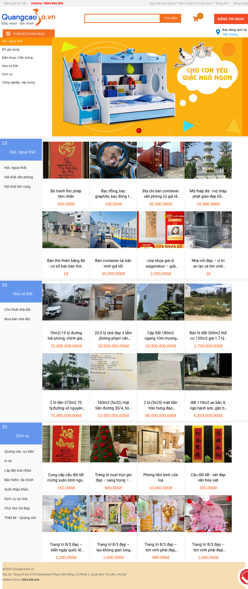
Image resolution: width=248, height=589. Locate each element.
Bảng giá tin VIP (15, 3)
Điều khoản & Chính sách (195, 3)
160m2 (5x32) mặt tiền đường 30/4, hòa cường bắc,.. (113, 405)
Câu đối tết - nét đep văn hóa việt (208, 478)
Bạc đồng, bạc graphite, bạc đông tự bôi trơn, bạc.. (113, 194)
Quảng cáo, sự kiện (19, 451)
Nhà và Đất (10, 66)
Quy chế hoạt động (162, 3)
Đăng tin (221, 3)
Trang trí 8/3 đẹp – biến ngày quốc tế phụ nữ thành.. (66, 547)
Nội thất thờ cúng (17, 186)
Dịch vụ (7, 74)
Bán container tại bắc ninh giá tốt (113, 263)
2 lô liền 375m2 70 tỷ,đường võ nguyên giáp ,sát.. (66, 405)
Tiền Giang (232, 30)
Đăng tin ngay (231, 19)
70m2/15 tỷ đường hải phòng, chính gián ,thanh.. (66, 336)
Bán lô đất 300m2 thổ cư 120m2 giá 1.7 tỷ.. (208, 336)
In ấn (8, 461)
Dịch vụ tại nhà (15, 499)
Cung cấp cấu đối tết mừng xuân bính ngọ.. (66, 478)
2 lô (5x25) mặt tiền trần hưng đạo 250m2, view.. (160, 405)
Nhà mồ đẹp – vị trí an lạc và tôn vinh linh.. (208, 263)
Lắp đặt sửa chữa (17, 470)
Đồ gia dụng (10, 49)
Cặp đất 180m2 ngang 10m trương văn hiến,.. (161, 336)
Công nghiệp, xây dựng (18, 82)
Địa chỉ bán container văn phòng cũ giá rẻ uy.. (160, 194)
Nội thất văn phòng (18, 177)
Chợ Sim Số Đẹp (17, 508)
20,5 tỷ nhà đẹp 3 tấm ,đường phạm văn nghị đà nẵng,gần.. (113, 336)
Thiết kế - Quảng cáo (20, 518)
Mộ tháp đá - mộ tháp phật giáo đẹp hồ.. (208, 194)
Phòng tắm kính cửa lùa (160, 478)
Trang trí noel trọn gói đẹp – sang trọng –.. (113, 478)
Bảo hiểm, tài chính (18, 480)
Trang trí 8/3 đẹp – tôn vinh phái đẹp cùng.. (208, 547)
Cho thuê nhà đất (17, 309)
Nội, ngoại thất (12, 41)
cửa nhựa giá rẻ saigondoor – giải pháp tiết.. (161, 263)
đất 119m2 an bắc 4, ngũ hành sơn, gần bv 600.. (208, 405)
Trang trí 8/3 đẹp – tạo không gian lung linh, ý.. (113, 547)
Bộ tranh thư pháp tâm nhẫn (66, 194)
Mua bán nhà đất (17, 319)
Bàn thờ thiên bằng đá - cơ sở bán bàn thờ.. (66, 263)
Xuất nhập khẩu (16, 489)
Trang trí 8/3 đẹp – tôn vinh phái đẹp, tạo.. (161, 547)
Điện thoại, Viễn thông (17, 57)
